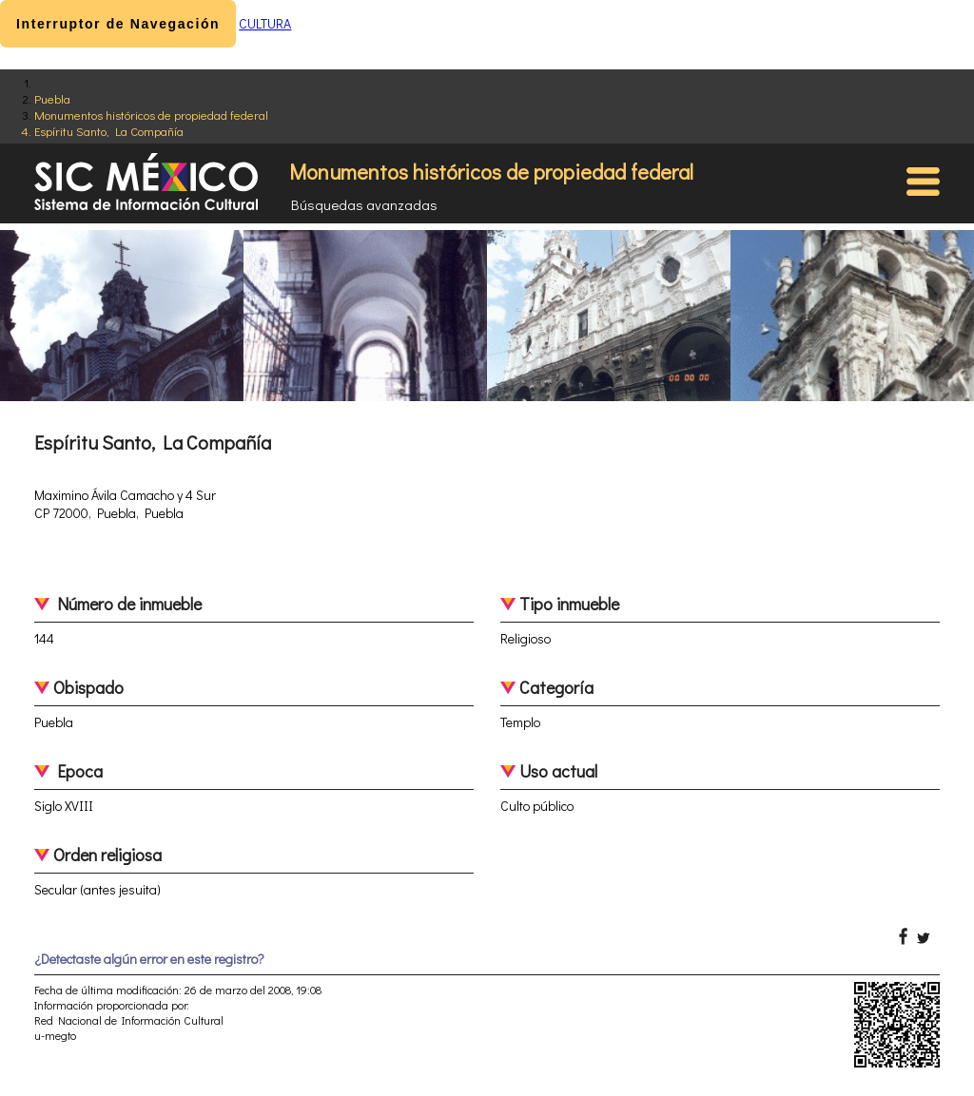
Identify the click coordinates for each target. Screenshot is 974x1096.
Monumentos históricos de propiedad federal (151, 114)
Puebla (52, 98)
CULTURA (265, 23)
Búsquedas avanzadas (364, 204)
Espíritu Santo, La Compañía (109, 131)
